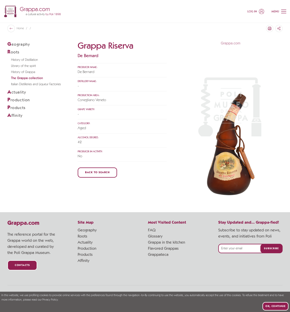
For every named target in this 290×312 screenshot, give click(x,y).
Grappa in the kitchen (166, 242)
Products (85, 254)
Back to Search (97, 172)
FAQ (152, 230)
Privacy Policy (50, 299)
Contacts (22, 265)
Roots (82, 236)
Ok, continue (275, 306)
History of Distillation (24, 60)
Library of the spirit (23, 66)
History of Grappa (23, 72)
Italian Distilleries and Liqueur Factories (36, 84)
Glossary (155, 236)
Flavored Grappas (163, 248)
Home (21, 28)
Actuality (85, 242)
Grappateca (158, 254)
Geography (87, 230)
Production (87, 248)
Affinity (83, 261)
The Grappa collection (27, 78)
